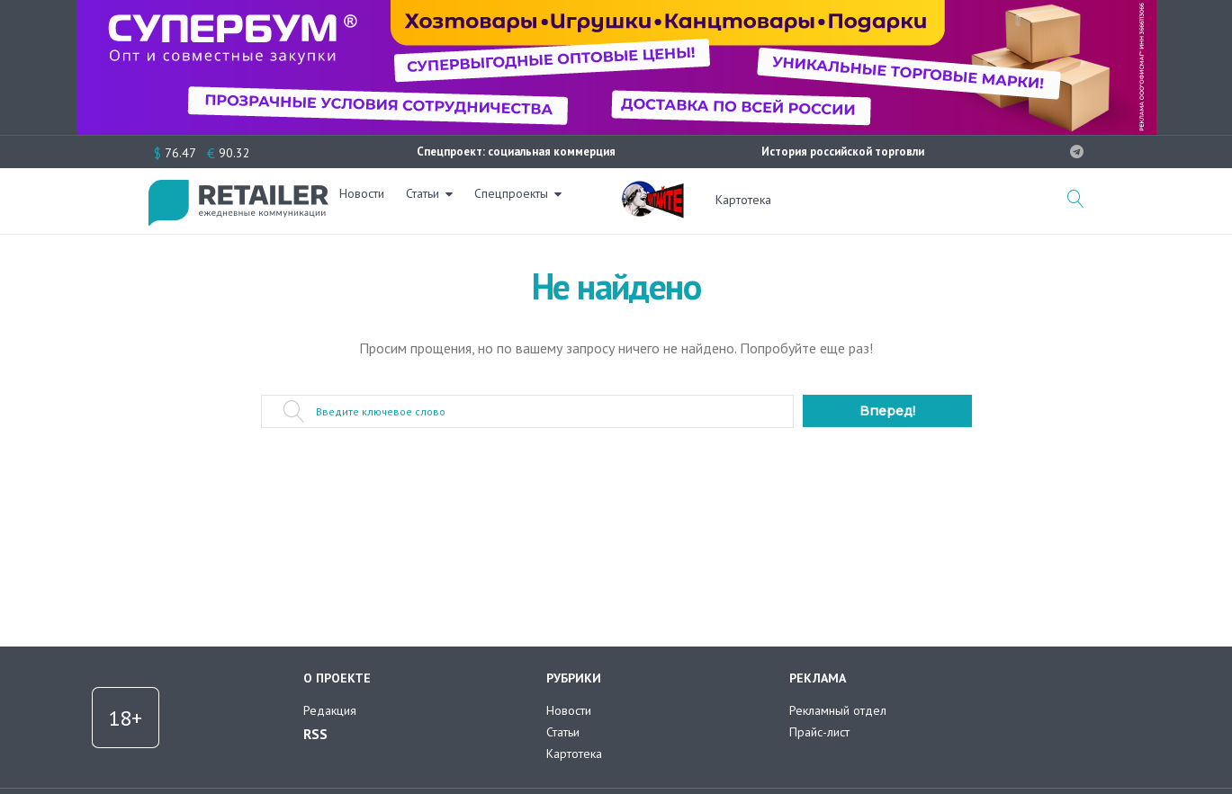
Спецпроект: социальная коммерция (516, 151)
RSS (315, 734)
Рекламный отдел (837, 710)
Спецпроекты (522, 200)
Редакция (329, 710)
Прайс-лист (819, 732)
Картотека (743, 200)
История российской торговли (842, 151)
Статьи (433, 200)
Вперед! (887, 411)
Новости (372, 200)
